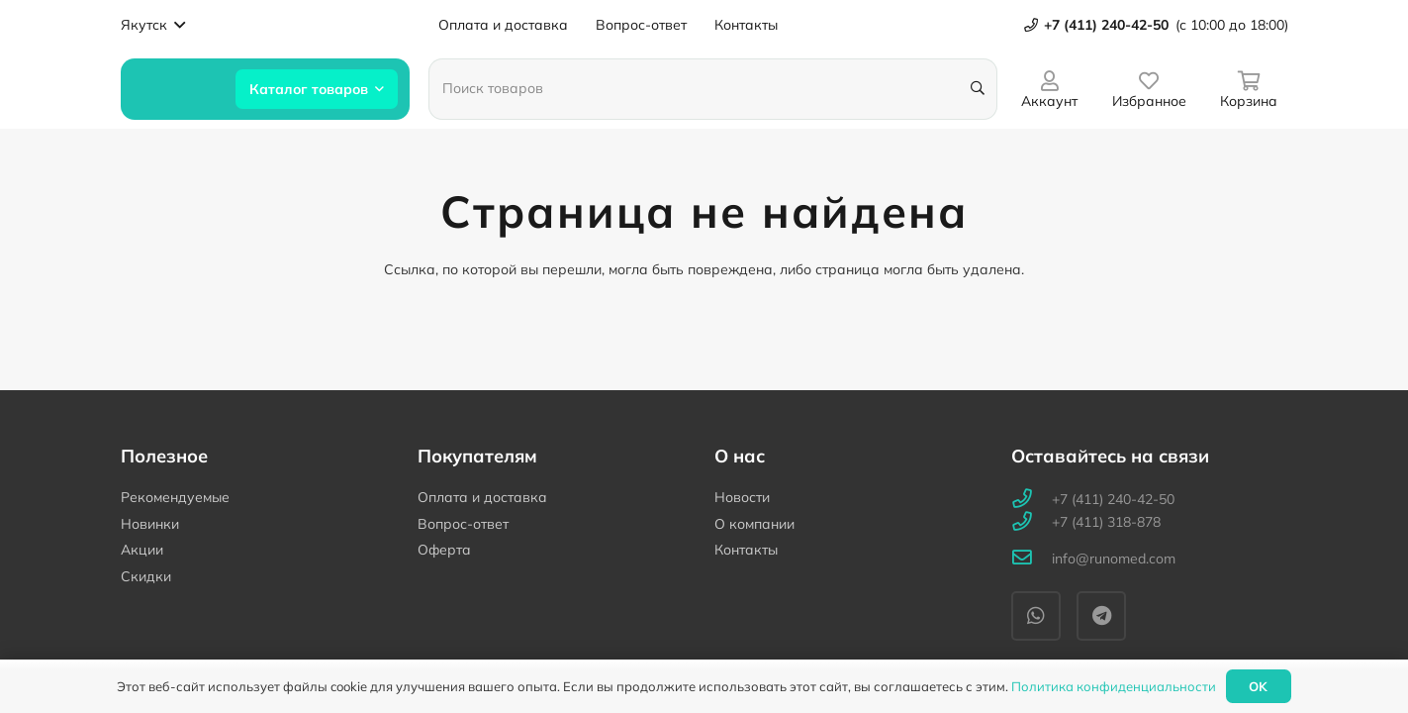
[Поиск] (978, 88)
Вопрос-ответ (463, 524)
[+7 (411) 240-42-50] (1031, 499)
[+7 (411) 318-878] (1031, 522)
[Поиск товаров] (712, 89)
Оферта (444, 550)
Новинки (150, 524)
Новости (742, 497)
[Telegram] (1101, 616)
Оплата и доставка (482, 497)
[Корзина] (1249, 88)
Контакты (746, 550)
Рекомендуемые (175, 497)
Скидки (146, 576)
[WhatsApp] (1036, 616)
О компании (754, 524)
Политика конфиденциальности (1113, 686)
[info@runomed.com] (1031, 559)
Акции (142, 550)
